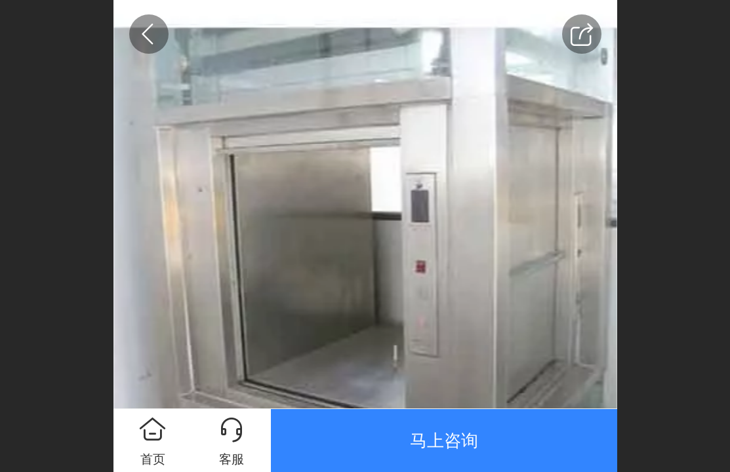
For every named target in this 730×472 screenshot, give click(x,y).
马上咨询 (444, 440)
